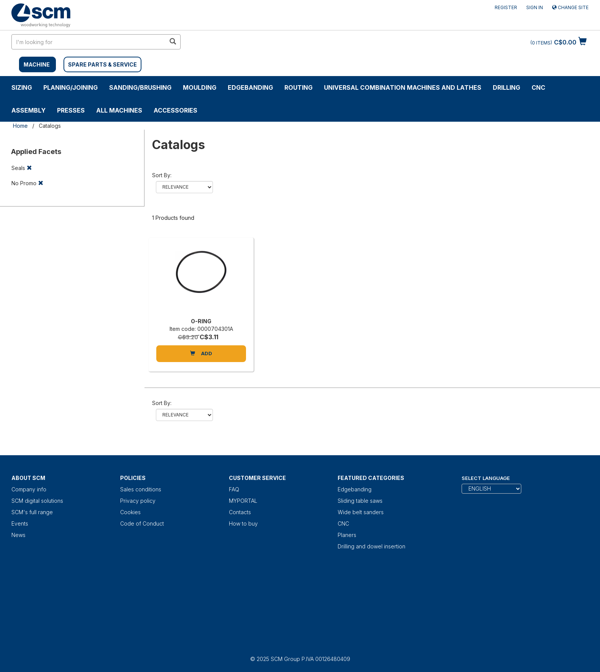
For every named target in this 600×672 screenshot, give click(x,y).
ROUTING (298, 87)
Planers (347, 535)
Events (19, 523)
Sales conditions (140, 489)
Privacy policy (138, 500)
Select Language (486, 478)
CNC (538, 87)
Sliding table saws (360, 500)
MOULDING (199, 87)
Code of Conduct (142, 523)
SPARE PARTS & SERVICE (102, 64)
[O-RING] (201, 279)
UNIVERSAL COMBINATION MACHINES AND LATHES (402, 87)
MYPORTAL (243, 500)
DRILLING (506, 87)
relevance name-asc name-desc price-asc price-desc (184, 187)
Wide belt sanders (361, 512)
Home (20, 125)
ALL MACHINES (119, 110)
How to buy (243, 523)
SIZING (21, 87)
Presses (71, 110)
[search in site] (88, 42)
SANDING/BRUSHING (140, 87)
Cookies (130, 512)
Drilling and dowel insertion (371, 546)
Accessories (175, 110)
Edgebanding (250, 87)
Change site (570, 7)
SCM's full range (32, 512)
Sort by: (161, 175)
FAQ (234, 489)
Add (201, 353)
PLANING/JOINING (70, 87)
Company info (28, 489)
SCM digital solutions (37, 500)
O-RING (201, 321)
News (18, 535)
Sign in (534, 7)
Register (506, 7)
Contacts (240, 512)
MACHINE (37, 64)
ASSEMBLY (28, 110)
